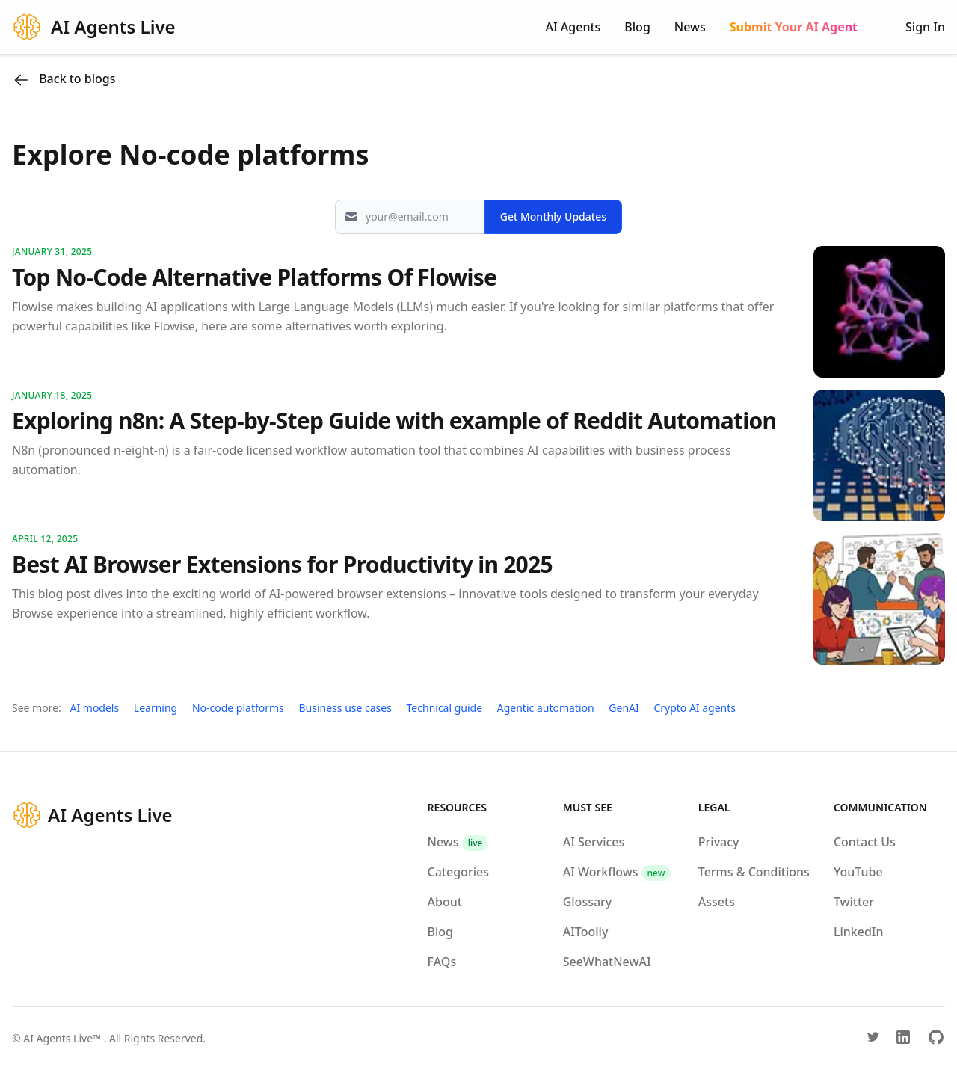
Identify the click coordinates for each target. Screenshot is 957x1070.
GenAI (623, 708)
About (445, 902)
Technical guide (445, 708)
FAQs (442, 961)
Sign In (925, 27)
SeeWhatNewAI (607, 961)
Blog (637, 27)
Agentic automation (545, 708)
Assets (716, 902)
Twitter (854, 902)
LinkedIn (859, 931)
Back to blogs (64, 79)
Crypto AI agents (694, 708)
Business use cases (344, 708)
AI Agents (573, 27)
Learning (155, 708)
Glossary (587, 902)
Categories (458, 872)
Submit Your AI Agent (794, 27)
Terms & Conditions (754, 872)
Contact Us (865, 842)
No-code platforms (238, 708)
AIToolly (586, 931)
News (690, 27)
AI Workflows (617, 872)
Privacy (718, 842)
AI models (94, 708)
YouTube (858, 872)
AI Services (594, 842)
